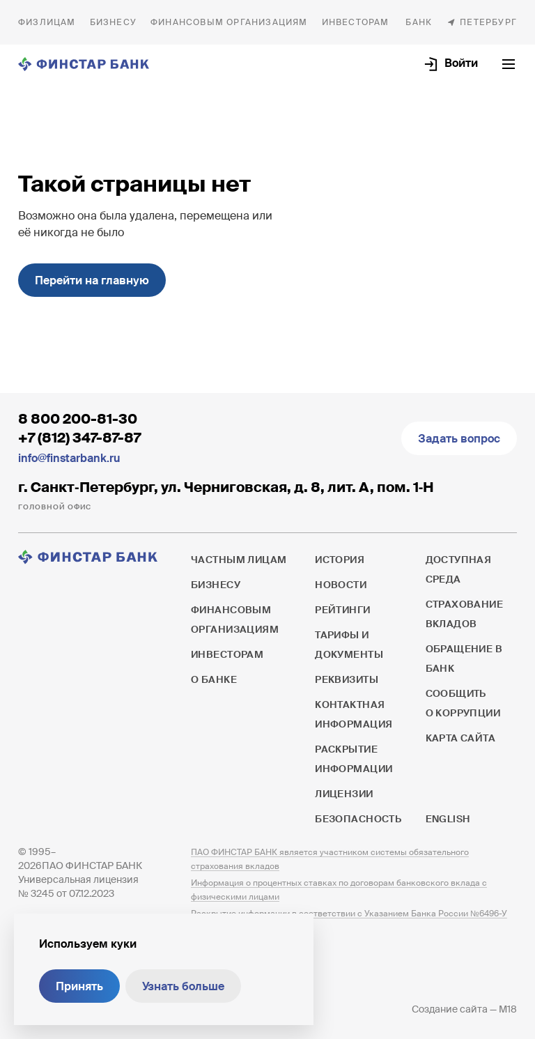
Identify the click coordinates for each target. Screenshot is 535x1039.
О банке (418, 22)
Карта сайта (461, 738)
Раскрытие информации (353, 759)
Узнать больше (183, 986)
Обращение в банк (464, 658)
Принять (79, 986)
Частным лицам (47, 22)
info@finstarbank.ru (69, 458)
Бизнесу (113, 22)
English (448, 819)
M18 (508, 1009)
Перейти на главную (92, 280)
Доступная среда (459, 569)
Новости (340, 584)
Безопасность (358, 819)
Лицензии (344, 793)
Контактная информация (353, 714)
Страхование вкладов (465, 614)
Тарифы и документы (349, 645)
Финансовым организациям (229, 22)
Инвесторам (355, 22)
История (339, 559)
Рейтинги (342, 609)
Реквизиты (346, 679)
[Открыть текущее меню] (508, 64)
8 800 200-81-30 (77, 419)
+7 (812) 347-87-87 (79, 438)
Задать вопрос (459, 438)
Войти (461, 63)
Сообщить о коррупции (463, 703)
